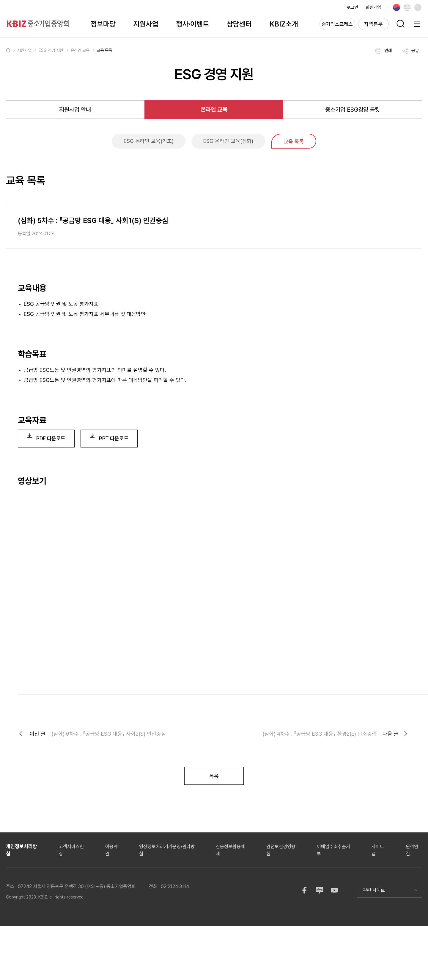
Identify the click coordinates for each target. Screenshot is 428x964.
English (407, 7)
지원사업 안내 (75, 109)
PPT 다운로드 (109, 437)
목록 (213, 776)
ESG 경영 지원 (51, 50)
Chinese (417, 7)
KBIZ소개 (284, 24)
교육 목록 (104, 50)
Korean (396, 7)
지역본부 (373, 24)
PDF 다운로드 (46, 437)
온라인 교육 (79, 50)
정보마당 (103, 24)
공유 (410, 51)
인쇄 (383, 51)
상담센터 (239, 24)
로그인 (352, 7)
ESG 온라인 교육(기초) (149, 141)
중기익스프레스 (337, 24)
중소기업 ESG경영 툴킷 (352, 109)
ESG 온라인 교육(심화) (228, 141)
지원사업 (145, 24)
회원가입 (373, 7)
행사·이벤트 (192, 24)
